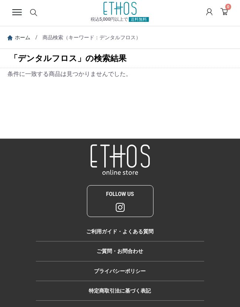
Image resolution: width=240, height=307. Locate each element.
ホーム (18, 37)
